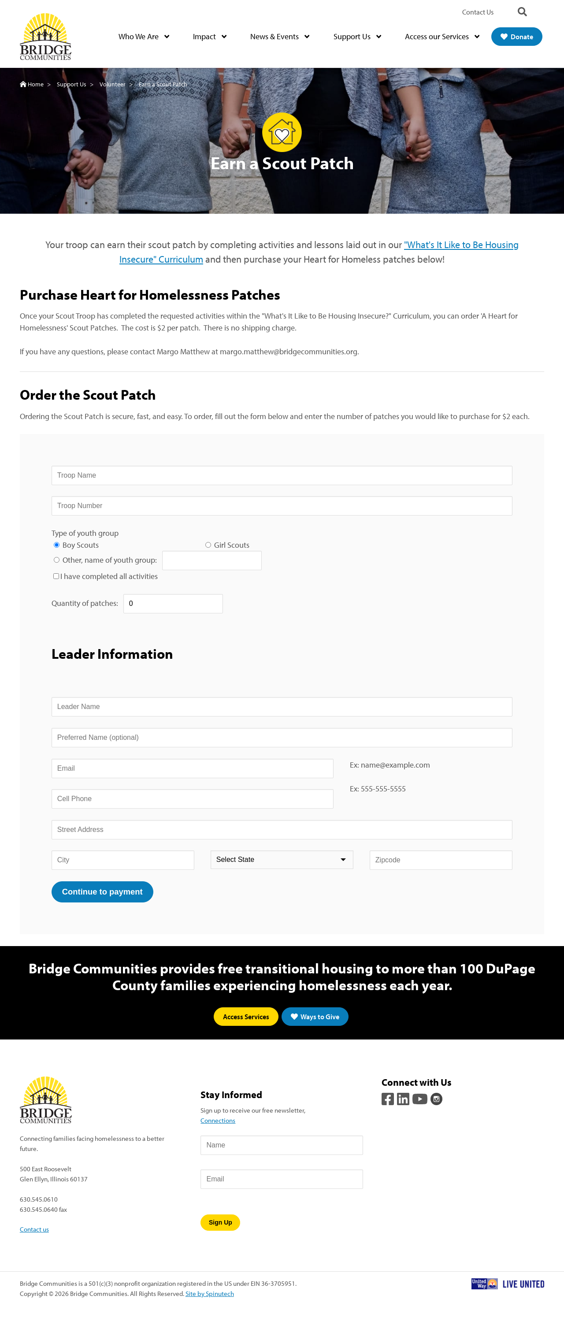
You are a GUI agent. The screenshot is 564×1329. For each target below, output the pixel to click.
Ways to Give (315, 1017)
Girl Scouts (231, 545)
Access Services (246, 1017)
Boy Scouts (81, 545)
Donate (517, 36)
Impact (209, 37)
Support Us (357, 37)
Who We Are (144, 37)
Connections (217, 1120)
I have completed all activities (109, 576)
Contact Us (478, 11)
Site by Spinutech (210, 1293)
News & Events (279, 37)
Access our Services (442, 37)
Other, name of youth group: (112, 560)
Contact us (34, 1229)
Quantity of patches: (87, 603)
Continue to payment (102, 891)
